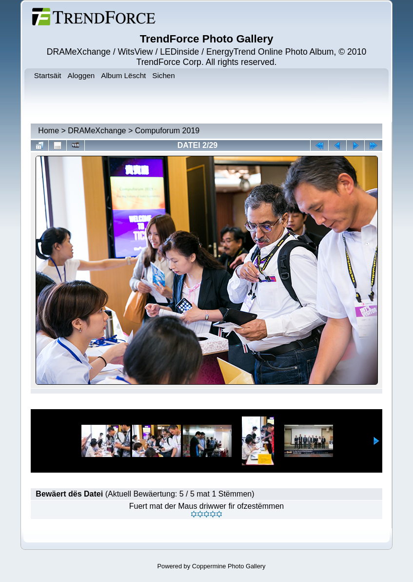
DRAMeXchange (97, 130)
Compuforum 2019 (167, 130)
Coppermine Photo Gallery (229, 566)
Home (48, 130)
